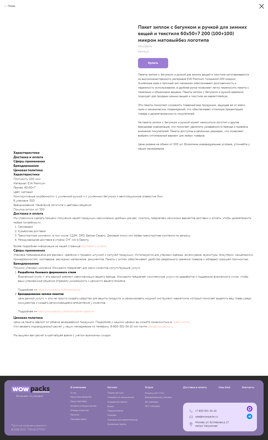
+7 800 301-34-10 (206, 411)
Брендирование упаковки (158, 397)
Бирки (110, 406)
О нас (73, 393)
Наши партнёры (78, 401)
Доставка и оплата (93, 246)
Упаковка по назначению (120, 397)
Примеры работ (78, 419)
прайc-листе (181, 322)
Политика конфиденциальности (29, 426)
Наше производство (81, 397)
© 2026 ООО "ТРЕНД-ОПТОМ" (28, 430)
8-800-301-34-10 (121, 326)
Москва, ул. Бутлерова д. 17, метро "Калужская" (212, 424)
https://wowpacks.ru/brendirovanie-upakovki (66, 311)
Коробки (112, 415)
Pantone (74, 415)
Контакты (248, 387)
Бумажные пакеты (116, 424)
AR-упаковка (151, 402)
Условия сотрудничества (83, 406)
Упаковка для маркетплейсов (122, 420)
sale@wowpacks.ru (206, 417)
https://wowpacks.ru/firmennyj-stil (59, 289)
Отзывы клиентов (79, 410)
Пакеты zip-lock (115, 393)
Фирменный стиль (154, 393)
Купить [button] (153, 63)
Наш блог (224, 387)
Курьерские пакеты (117, 402)
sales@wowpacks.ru (160, 326)
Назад (11, 6)
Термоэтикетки (115, 411)
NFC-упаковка (152, 406)
